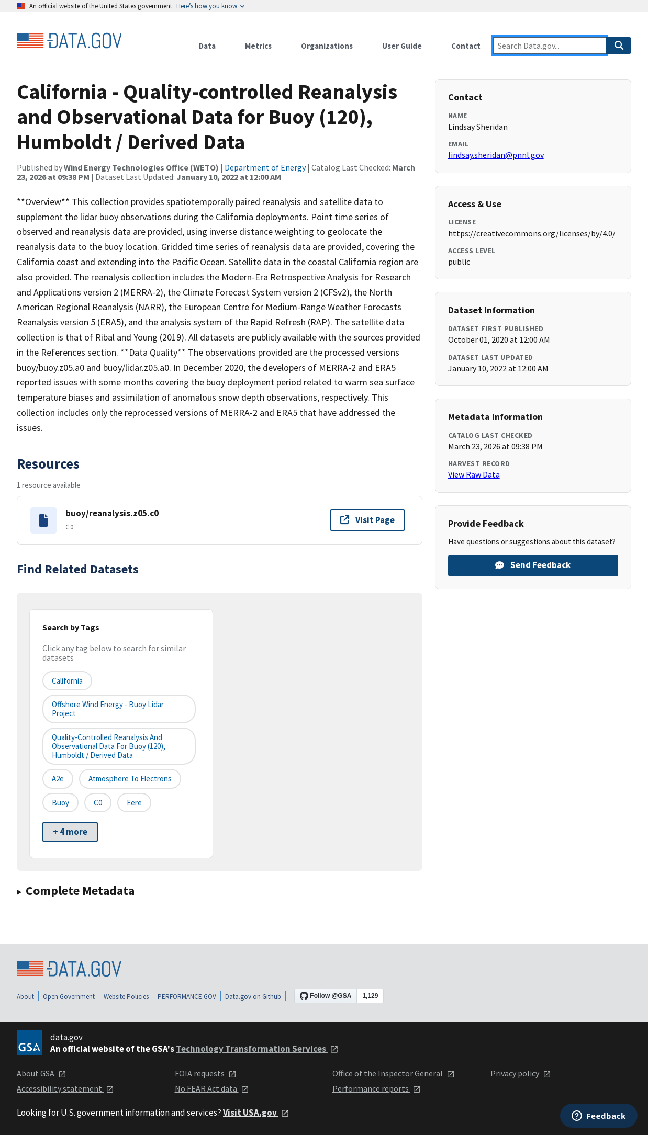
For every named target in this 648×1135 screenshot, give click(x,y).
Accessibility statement (65, 1088)
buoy (60, 803)
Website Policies (126, 996)
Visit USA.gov (256, 1112)
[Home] (69, 40)
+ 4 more (70, 831)
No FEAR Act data (212, 1088)
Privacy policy (520, 1073)
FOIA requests (206, 1073)
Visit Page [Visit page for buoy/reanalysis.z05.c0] (367, 520)
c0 (98, 803)
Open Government (69, 996)
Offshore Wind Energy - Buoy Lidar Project (108, 708)
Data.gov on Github (253, 996)
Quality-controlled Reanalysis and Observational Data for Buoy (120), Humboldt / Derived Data (108, 746)
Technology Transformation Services (257, 1048)
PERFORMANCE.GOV (187, 996)
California (67, 681)
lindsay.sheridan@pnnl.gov (496, 155)
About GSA (41, 1073)
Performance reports (376, 1088)
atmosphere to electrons (130, 779)
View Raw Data (474, 474)
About (25, 996)
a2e (58, 779)
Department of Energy (265, 167)
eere (134, 803)
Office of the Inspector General (393, 1073)
